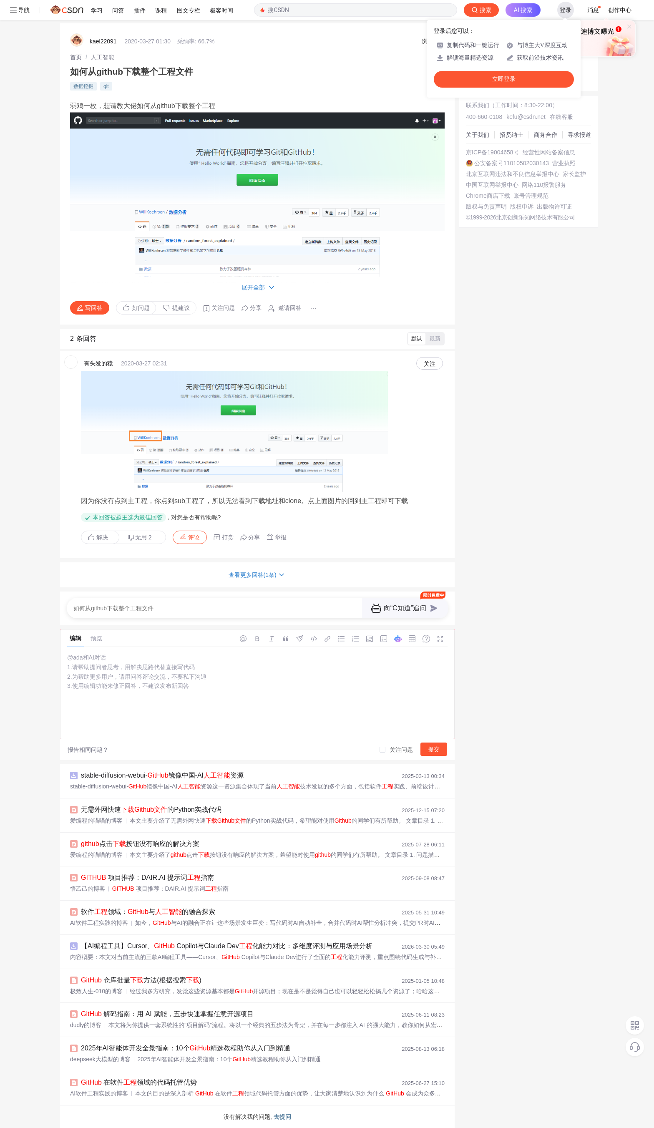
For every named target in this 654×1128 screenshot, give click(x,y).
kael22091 (103, 41)
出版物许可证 (554, 206)
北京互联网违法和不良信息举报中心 (512, 174)
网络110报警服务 (544, 184)
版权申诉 (521, 206)
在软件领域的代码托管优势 (139, 1082)
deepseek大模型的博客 (100, 1059)
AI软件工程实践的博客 (99, 922)
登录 (565, 10)
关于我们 (477, 134)
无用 (140, 537)
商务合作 (545, 134)
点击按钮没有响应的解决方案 (140, 843)
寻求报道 (579, 134)
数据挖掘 (83, 86)
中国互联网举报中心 (492, 184)
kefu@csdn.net (526, 116)
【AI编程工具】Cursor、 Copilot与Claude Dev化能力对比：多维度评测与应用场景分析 (226, 945)
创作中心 (619, 10)
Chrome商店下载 (488, 195)
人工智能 (102, 57)
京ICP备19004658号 (492, 152)
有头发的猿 (98, 363)
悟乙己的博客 (87, 888)
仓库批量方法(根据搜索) (141, 980)
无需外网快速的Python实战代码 (151, 809)
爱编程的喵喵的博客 (96, 820)
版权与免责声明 (486, 206)
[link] (76, 57)
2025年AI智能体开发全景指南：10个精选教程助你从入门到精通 (185, 1048)
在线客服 (561, 116)
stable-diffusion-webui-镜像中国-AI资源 (162, 775)
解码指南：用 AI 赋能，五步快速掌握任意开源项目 (167, 1013)
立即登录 (504, 79)
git (106, 86)
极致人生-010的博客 (96, 991)
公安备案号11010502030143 (511, 163)
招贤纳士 (511, 134)
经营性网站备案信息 (549, 152)
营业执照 (564, 163)
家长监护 (574, 174)
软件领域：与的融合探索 (148, 911)
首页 (76, 57)
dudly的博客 (85, 1025)
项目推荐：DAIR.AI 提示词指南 (147, 877)
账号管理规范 (530, 195)
